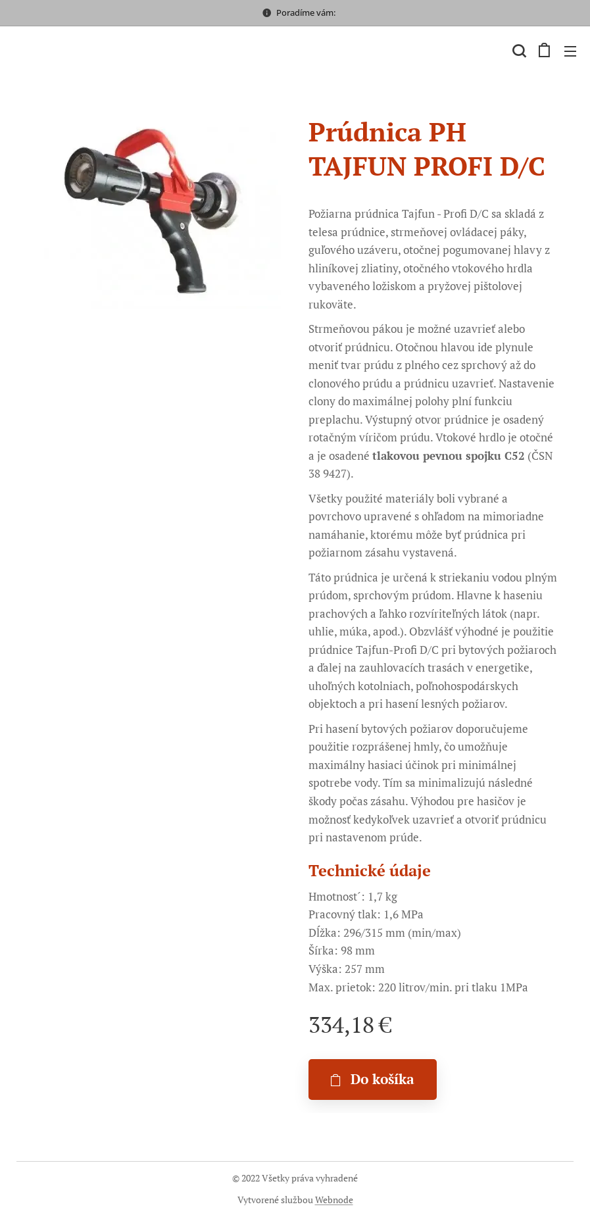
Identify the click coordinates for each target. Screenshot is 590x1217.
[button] (517, 50)
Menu (570, 51)
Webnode (334, 1199)
